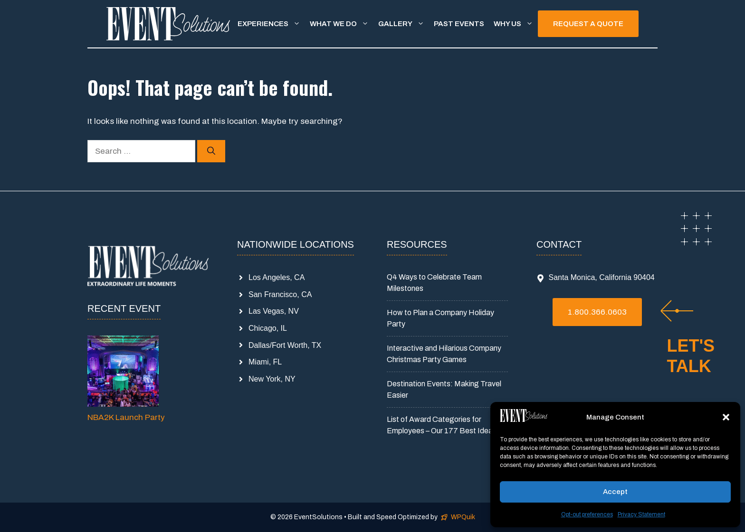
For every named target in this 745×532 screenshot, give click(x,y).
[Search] (211, 151)
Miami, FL (265, 362)
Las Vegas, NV (273, 311)
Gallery (403, 23)
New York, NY (272, 379)
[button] (726, 417)
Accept (615, 491)
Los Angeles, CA (276, 277)
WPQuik (463, 517)
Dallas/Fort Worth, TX (284, 345)
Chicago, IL (267, 328)
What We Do (341, 23)
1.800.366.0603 (597, 312)
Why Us (516, 23)
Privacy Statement (641, 514)
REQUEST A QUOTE (588, 24)
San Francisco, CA (280, 294)
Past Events (459, 24)
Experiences (271, 23)
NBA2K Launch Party (126, 417)
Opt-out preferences (587, 514)
